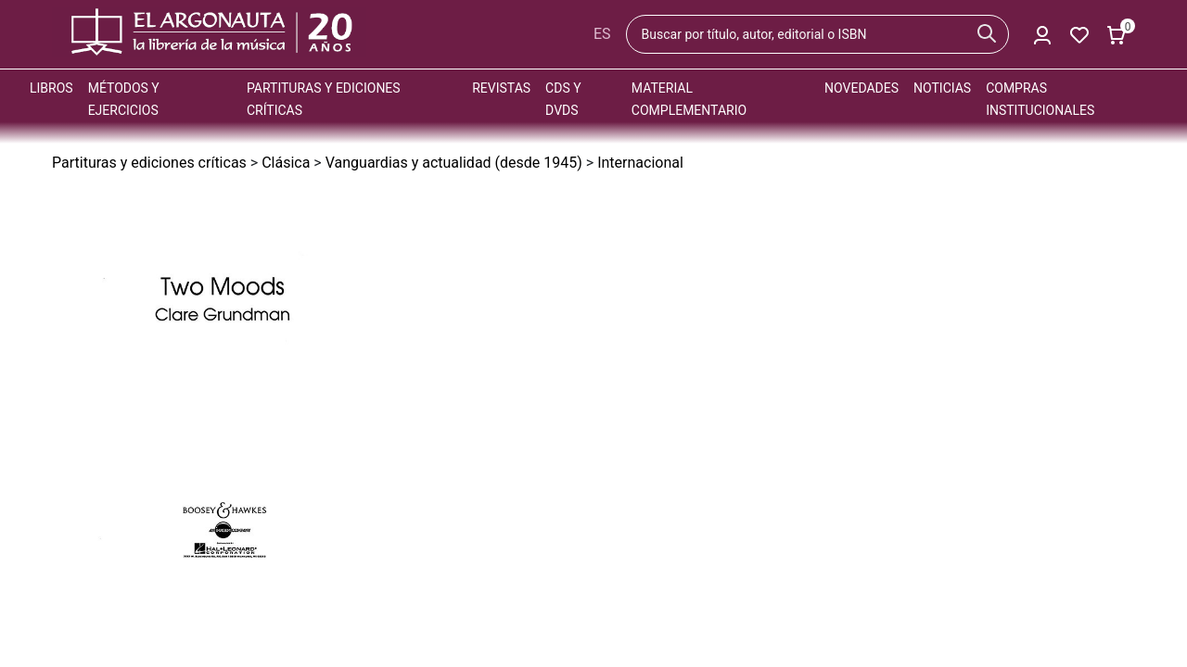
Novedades (861, 88)
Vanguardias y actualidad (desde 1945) (453, 162)
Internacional (640, 162)
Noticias (942, 88)
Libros (51, 88)
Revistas (501, 88)
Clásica (286, 162)
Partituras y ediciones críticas (149, 162)
